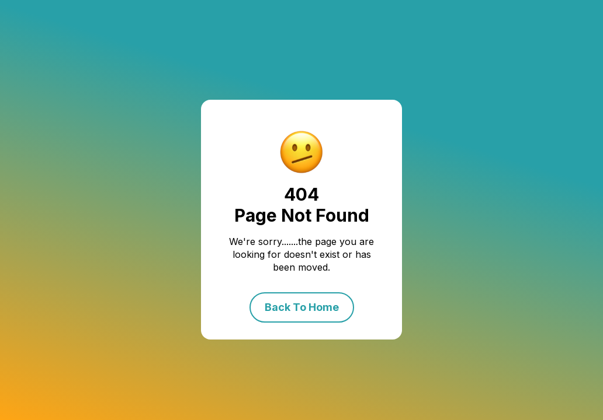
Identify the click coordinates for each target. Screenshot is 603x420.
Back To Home (302, 307)
